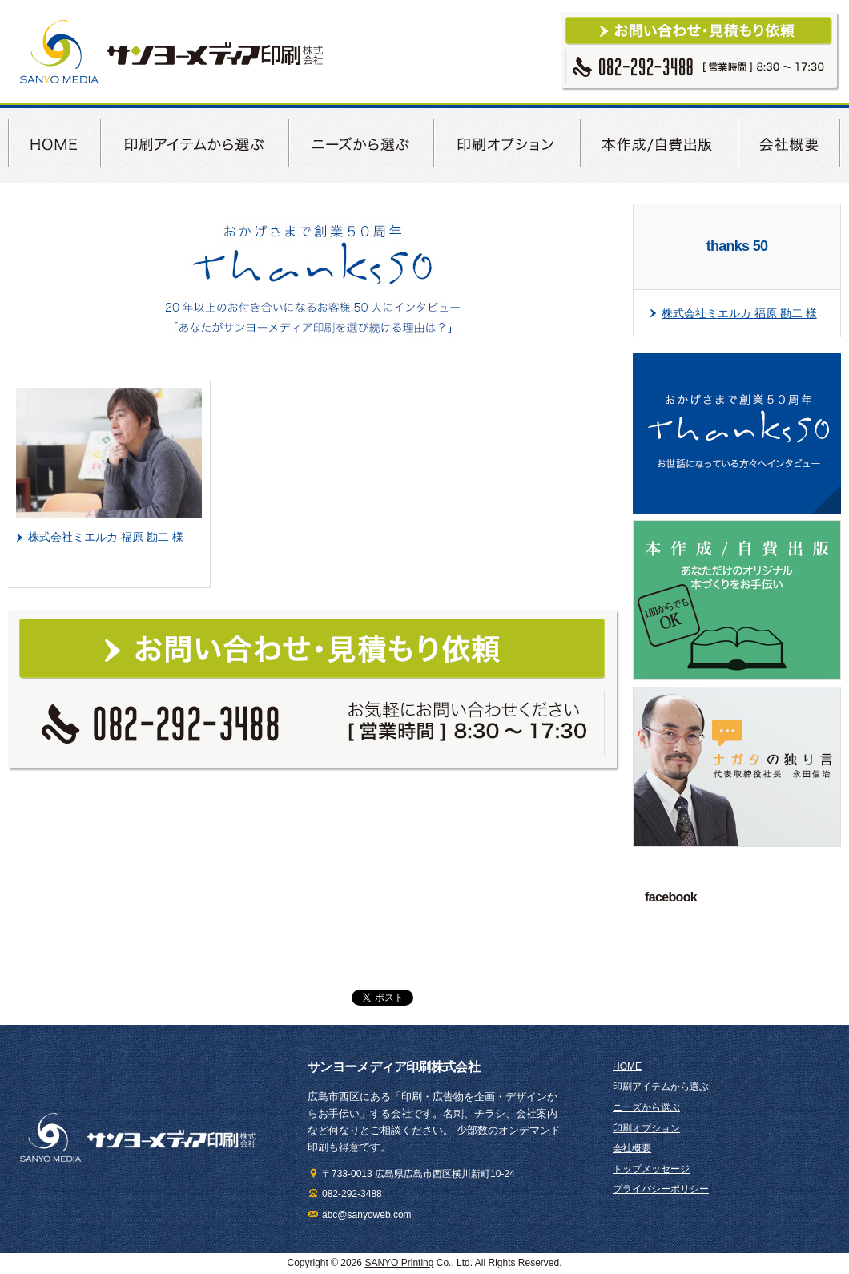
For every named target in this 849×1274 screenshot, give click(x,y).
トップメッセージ (651, 1169)
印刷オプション (646, 1128)
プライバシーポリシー (661, 1189)
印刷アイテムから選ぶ (661, 1086)
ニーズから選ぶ (646, 1107)
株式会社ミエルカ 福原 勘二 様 (105, 536)
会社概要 (632, 1148)
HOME (627, 1066)
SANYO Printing (398, 1262)
